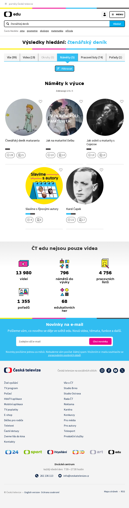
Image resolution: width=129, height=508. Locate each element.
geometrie (32, 30)
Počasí (8, 393)
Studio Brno (70, 388)
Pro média (70, 420)
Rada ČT (68, 398)
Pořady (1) (115, 57)
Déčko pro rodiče (13, 420)
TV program (11, 388)
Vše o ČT (68, 382)
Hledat (117, 23)
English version (32, 492)
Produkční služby (73, 436)
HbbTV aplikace (13, 398)
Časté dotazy (11, 431)
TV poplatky (11, 409)
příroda (69, 30)
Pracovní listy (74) (92, 57)
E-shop (8, 415)
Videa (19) (29, 57)
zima (22, 30)
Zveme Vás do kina (14, 436)
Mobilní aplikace (13, 404)
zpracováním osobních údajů (64, 355)
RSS (123, 491)
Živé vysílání (11, 382)
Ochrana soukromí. (50, 492)
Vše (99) (12, 57)
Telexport (69, 431)
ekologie (44, 30)
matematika (57, 30)
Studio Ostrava (72, 393)
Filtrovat (67, 68)
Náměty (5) (67, 57)
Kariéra (68, 409)
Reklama (69, 404)
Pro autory (70, 425)
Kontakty (9, 441)
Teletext (9, 425)
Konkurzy (69, 415)
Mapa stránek (111, 491)
